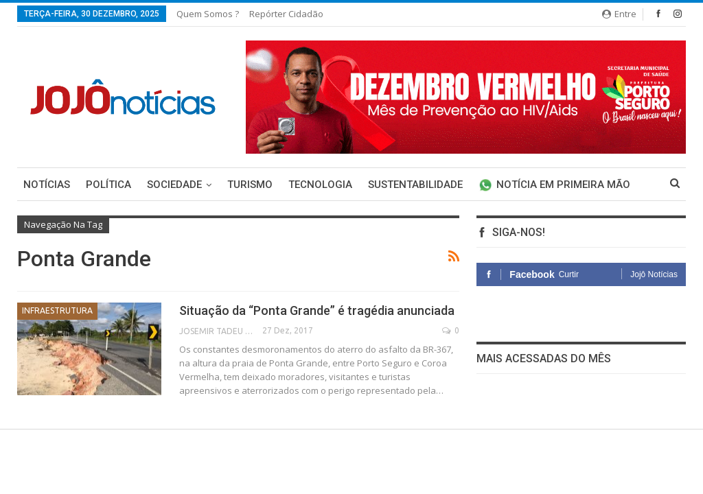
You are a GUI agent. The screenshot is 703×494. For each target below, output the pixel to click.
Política (108, 184)
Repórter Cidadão (286, 14)
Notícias (46, 184)
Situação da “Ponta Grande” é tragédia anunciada (316, 310)
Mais (491, 184)
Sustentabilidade (415, 184)
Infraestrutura (57, 310)
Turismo (250, 184)
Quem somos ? (207, 14)
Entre (619, 14)
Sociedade (174, 184)
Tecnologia (320, 184)
